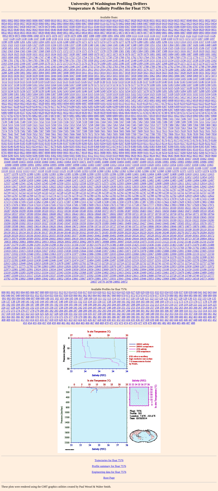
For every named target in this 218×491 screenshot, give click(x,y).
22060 (135, 254)
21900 (188, 251)
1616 (183, 51)
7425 (35, 128)
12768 (22, 195)
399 (176, 316)
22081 (165, 254)
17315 (82, 201)
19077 (52, 220)
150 (71, 301)
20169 (90, 232)
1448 (207, 45)
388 (123, 316)
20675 (158, 238)
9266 (201, 152)
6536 (16, 112)
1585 (146, 51)
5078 (29, 78)
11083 (50, 168)
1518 (127, 48)
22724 (120, 263)
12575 (105, 183)
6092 (53, 103)
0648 (59, 29)
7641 (4, 134)
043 (210, 292)
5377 (29, 97)
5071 (201, 75)
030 (147, 292)
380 (85, 316)
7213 (214, 121)
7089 (140, 118)
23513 (22, 275)
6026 (29, 103)
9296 (35, 155)
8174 (183, 140)
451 (210, 320)
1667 (78, 54)
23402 (105, 272)
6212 (170, 103)
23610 (127, 275)
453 (25, 323)
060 (75, 295)
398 (171, 316)
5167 (72, 85)
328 (56, 313)
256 (147, 307)
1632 (41, 54)
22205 (60, 257)
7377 (158, 124)
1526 (177, 48)
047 (13, 295)
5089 (97, 78)
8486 (152, 149)
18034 (52, 207)
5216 (121, 88)
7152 (41, 121)
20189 (112, 232)
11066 (12, 168)
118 (133, 298)
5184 (177, 85)
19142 (127, 220)
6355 (66, 109)
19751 (135, 226)
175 (191, 301)
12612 (188, 183)
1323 (16, 45)
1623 (4, 54)
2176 (84, 63)
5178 (140, 85)
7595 (66, 131)
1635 (59, 54)
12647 (29, 189)
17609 (90, 204)
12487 (180, 180)
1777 (201, 57)
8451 (59, 149)
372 (47, 316)
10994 (45, 164)
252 (128, 307)
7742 (146, 134)
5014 (103, 72)
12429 (90, 177)
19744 (120, 226)
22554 (165, 260)
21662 (105, 247)
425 (85, 320)
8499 (183, 149)
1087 (85, 35)
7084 (115, 118)
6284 (96, 106)
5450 (121, 100)
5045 (59, 75)
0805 (140, 29)
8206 (115, 143)
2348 (84, 66)
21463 (173, 244)
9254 (164, 152)
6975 (16, 118)
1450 (4, 48)
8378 (127, 146)
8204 (103, 143)
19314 (29, 223)
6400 (177, 109)
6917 (146, 115)
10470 (75, 161)
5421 (22, 100)
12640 (188, 186)
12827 (37, 198)
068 (114, 295)
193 (61, 304)
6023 (10, 103)
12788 (150, 195)
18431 (158, 211)
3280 (170, 69)
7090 (146, 118)
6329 (207, 106)
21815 (22, 251)
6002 (158, 100)
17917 (188, 204)
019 (95, 292)
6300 (121, 106)
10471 (82, 161)
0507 (66, 26)
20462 (97, 235)
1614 (170, 51)
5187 (189, 85)
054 (47, 295)
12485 (173, 180)
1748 (47, 57)
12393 (97, 174)
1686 (183, 54)
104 (66, 298)
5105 (183, 78)
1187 (200, 38)
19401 (120, 223)
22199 (52, 257)
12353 (85, 171)
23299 (29, 272)
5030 (195, 72)
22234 (105, 257)
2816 (29, 69)
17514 (29, 204)
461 (63, 323)
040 (195, 292)
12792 (173, 195)
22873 (120, 266)
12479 (127, 180)
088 (205, 295)
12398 (120, 174)
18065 (82, 207)
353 (171, 313)
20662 (150, 238)
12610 (173, 183)
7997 (66, 137)
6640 (109, 112)
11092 (102, 168)
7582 (22, 131)
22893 (127, 266)
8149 (103, 140)
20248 (165, 232)
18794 (210, 214)
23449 (143, 272)
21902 (195, 251)
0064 (66, 23)
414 (32, 320)
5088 (90, 78)
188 (37, 304)
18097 (120, 207)
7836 (189, 134)
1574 (78, 51)
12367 (152, 171)
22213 (75, 257)
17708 (120, 204)
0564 (109, 26)
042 (205, 292)
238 (61, 307)
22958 (188, 266)
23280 (14, 272)
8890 (29, 152)
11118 (41, 171)
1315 (189, 41)
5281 (164, 91)
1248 (65, 41)
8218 (189, 143)
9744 (43, 158)
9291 (16, 155)
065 (99, 295)
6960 (195, 115)
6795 (29, 115)
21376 (97, 244)
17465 (203, 201)
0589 (183, 26)
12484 (165, 180)
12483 (158, 180)
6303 (140, 106)
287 (75, 310)
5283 (177, 91)
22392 (14, 260)
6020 (207, 100)
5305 (41, 94)
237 (56, 307)
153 (85, 301)
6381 (121, 109)
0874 (127, 32)
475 (131, 323)
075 (147, 295)
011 (56, 292)
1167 (157, 38)
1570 (53, 51)
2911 (84, 69)
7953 (35, 137)
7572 (214, 128)
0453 (207, 23)
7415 (22, 128)
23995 (180, 278)
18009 (14, 207)
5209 (78, 88)
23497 (7, 275)
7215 (10, 124)
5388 (78, 97)
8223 (195, 143)
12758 (210, 192)
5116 (28, 81)
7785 (158, 134)
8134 (53, 140)
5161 (35, 85)
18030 (45, 207)
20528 (150, 235)
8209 (133, 143)
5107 (195, 78)
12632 (127, 186)
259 (162, 307)
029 (143, 292)
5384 (59, 97)
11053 (165, 164)
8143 (78, 140)
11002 (83, 164)
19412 (135, 223)
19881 (203, 226)
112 (104, 298)
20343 (37, 235)
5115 (22, 81)
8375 (121, 146)
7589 (47, 131)
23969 (165, 278)
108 (85, 298)
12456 (7, 180)
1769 (177, 57)
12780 (90, 195)
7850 (214, 134)
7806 (170, 134)
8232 (207, 143)
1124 (200, 35)
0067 (84, 23)
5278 (146, 91)
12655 (90, 189)
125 (166, 298)
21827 (44, 251)
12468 (67, 180)
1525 (170, 48)
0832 (4, 32)
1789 (59, 60)
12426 (75, 177)
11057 (187, 164)
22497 (112, 260)
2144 (109, 60)
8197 (66, 143)
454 (30, 323)
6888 (109, 115)
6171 (152, 103)
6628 (41, 112)
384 (104, 316)
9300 (41, 155)
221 (195, 304)
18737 (150, 214)
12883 (97, 198)
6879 (66, 115)
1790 (66, 60)
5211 (90, 88)
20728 (195, 238)
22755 (195, 263)
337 (95, 313)
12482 (150, 180)
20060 (135, 229)
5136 (139, 81)
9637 (158, 155)
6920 (164, 115)
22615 (7, 263)
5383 (53, 97)
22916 (143, 266)
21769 (180, 247)
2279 (16, 66)
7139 (4, 121)
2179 (96, 63)
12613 (195, 183)
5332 (195, 94)
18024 (37, 207)
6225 (213, 103)
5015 (109, 72)
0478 (41, 26)
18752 (165, 214)
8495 (164, 149)
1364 (170, 45)
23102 (158, 269)
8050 (127, 137)
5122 (59, 81)
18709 (127, 214)
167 (152, 301)
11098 (139, 168)
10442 (203, 158)
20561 (195, 235)
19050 (210, 217)
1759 (115, 57)
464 (78, 323)
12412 (203, 174)
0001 (4, 20)
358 (195, 313)
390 (133, 316)
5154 (207, 81)
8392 (183, 146)
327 (51, 313)
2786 (133, 66)
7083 (109, 118)
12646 (22, 189)
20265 (173, 232)
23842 (44, 278)
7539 (109, 128)
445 (181, 320)
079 (167, 295)
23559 (75, 275)
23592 (90, 275)
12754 (188, 192)
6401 (183, 109)
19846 (173, 226)
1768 (170, 57)
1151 (60, 38)
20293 (210, 232)
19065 (22, 220)
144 (42, 301)
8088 (195, 137)
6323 (195, 106)
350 (157, 313)
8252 (22, 146)
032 (157, 292)
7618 (183, 131)
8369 (103, 146)
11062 (202, 164)
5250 (109, 91)
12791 (165, 195)
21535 (67, 247)
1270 (78, 41)
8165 (146, 140)
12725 (44, 192)
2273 (195, 63)
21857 (105, 251)
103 (61, 298)
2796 (189, 66)
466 (87, 323)
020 (99, 292)
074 (143, 295)
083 (181, 295)
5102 (164, 78)
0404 (127, 23)
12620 (37, 186)
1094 (128, 35)
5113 (10, 81)
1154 (78, 38)
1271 (84, 41)
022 (109, 292)
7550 (140, 128)
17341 (112, 201)
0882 (170, 32)
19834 (158, 226)
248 (109, 307)
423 (75, 320)
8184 (16, 143)
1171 (181, 38)
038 (186, 292)
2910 (78, 69)
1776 (195, 57)
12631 (120, 186)
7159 (84, 121)
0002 (10, 20)
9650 (183, 155)
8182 (4, 143)
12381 (37, 174)
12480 (135, 180)
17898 (180, 204)
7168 (127, 121)
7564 (189, 128)
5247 (90, 91)
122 (152, 298)
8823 (22, 152)
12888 (127, 198)
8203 (96, 143)
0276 (115, 23)
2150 (146, 60)
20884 (30, 241)
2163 (4, 63)
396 (162, 316)
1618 (195, 51)
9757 (80, 158)
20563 (203, 235)
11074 (27, 168)
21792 (195, 247)
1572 (66, 51)
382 (95, 316)
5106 (189, 78)
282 (51, 310)
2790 (158, 66)
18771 (195, 214)
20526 (135, 235)
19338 (52, 223)
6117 (133, 103)
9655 (195, 155)
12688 (127, 189)
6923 (183, 115)
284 (61, 310)
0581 (158, 26)
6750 (177, 112)
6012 (189, 100)
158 (109, 301)
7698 (121, 134)
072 (133, 295)
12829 (52, 198)
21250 (210, 241)
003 (18, 292)
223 (205, 304)
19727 (112, 226)
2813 (10, 69)
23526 (37, 275)
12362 (115, 171)
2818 (41, 69)
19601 (22, 226)
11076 (35, 168)
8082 (177, 137)
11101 (161, 168)
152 (80, 301)
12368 (160, 171)
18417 (150, 211)
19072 (45, 220)
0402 (121, 23)
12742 (120, 192)
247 (104, 307)
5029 (189, 72)
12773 (44, 195)
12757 (203, 192)
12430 (97, 177)
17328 (97, 201)
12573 (97, 183)
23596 (97, 275)
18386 (120, 211)
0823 (177, 29)
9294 (29, 155)
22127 (203, 254)
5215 (115, 88)
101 (52, 298)
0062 (53, 23)
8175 (189, 140)
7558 (170, 128)
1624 (10, 54)
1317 (201, 41)
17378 (127, 201)
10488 (105, 161)
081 (176, 295)
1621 (207, 51)
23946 (143, 278)
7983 (60, 137)
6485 (214, 109)
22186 (44, 257)
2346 (72, 66)
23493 (210, 272)
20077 (150, 229)
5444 (84, 100)
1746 (35, 57)
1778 (207, 57)
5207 (66, 88)
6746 (152, 112)
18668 (97, 214)
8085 (183, 137)
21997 (105, 254)
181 (3, 304)
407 (215, 316)
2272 (189, 63)
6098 (90, 103)
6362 (109, 109)
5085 (72, 78)
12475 (97, 180)
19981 (37, 229)
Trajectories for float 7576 (109, 460)
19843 (165, 226)
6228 (16, 106)
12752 (180, 192)
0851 (66, 32)
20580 (22, 238)
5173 (109, 85)
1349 (140, 45)
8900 (59, 152)
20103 (180, 229)
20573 (7, 238)
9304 (66, 155)
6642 (121, 112)
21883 (158, 251)
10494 (120, 161)
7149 (22, 121)
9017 (78, 152)
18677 (105, 214)
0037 (183, 20)
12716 (7, 192)
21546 (75, 247)
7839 (195, 134)
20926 (60, 241)
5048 (78, 75)
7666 (72, 134)
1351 (152, 45)
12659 (120, 189)
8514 (207, 149)
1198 (4, 41)
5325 (152, 94)
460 (59, 323)
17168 (210, 198)
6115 (127, 103)
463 (73, 323)
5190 (207, 85)
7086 (127, 118)
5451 (127, 100)
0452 (201, 23)
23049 (67, 269)
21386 (112, 244)
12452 (188, 177)
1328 (41, 45)
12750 (165, 192)
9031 (96, 152)
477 (140, 323)
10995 (53, 164)
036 (176, 292)
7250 (53, 124)
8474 (103, 149)
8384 (158, 146)
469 (102, 323)
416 (42, 320)
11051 (157, 164)
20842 (15, 241)
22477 (82, 260)
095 (23, 298)
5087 (84, 78)
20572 (210, 235)
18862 (90, 217)
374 (56, 316)
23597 (105, 275)
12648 (37, 189)
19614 (37, 226)
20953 (75, 241)
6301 (127, 106)
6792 (10, 115)
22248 (127, 257)
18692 (112, 214)
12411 (195, 174)
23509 (14, 275)
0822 (170, 29)
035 (171, 292)
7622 (201, 131)
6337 (16, 109)
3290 (16, 72)
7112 (195, 118)
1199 (10, 41)
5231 (207, 88)
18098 (128, 207)
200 (95, 304)
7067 (53, 118)
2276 (214, 63)
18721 (135, 214)
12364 (130, 171)
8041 (121, 137)
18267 (210, 207)
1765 (152, 57)
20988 (105, 241)
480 (155, 323)
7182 (140, 121)
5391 (96, 97)
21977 (75, 254)
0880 (158, 32)
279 (37, 310)
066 (104, 295)
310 (186, 310)
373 (51, 316)
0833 (10, 32)
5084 (66, 78)
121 (147, 298)
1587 (158, 51)
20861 (22, 241)
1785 (35, 60)
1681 (152, 54)
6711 (139, 112)
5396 (115, 97)
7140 (10, 121)
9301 (47, 155)
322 (27, 313)
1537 (207, 48)
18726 (143, 214)
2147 (127, 60)
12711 (195, 189)
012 (61, 292)
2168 (35, 63)
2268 (164, 63)
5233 (4, 91)
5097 (140, 78)
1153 (72, 38)
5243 (66, 91)
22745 (173, 263)
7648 (22, 134)
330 (66, 313)
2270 (177, 63)
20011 (75, 229)
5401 (146, 97)
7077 (72, 118)
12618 (22, 186)
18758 (173, 214)
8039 (115, 137)
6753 (195, 112)
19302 (22, 223)
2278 (10, 66)
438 (147, 320)
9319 (115, 155)
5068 (189, 75)
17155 (203, 198)
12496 (203, 180)
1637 (66, 54)
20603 (60, 238)
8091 (201, 137)
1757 (103, 57)
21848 (97, 251)
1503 (53, 48)
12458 (22, 180)
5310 (72, 94)
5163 (47, 85)
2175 (78, 63)
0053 (214, 20)
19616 (44, 226)
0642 (29, 29)
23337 (52, 272)
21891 (180, 251)
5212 (96, 88)
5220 (140, 88)
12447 (150, 177)
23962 (158, 278)
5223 (158, 88)
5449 (115, 100)
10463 (60, 161)
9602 (127, 155)
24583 (210, 278)
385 (109, 316)
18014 (30, 207)
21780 (188, 247)
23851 (52, 278)
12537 (7, 183)
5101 (158, 78)
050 (27, 295)
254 (138, 307)
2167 (29, 63)
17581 (75, 204)
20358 (60, 235)
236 (51, 307)
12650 (52, 189)
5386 (72, 97)
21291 (37, 244)
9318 (109, 155)
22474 (75, 260)
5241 (53, 91)
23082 (135, 269)
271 (3, 310)
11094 (116, 168)
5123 (65, 81)
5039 (35, 75)
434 (128, 320)
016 (80, 292)
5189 (201, 85)
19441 (150, 223)
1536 (201, 48)
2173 (66, 63)
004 (23, 292)
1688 (195, 54)
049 (23, 295)
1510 (78, 48)
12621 (44, 186)
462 (68, 323)
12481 (143, 180)
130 (190, 298)
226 (3, 307)
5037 (22, 75)
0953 (5, 35)
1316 (195, 41)
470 (107, 323)
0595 (214, 26)
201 (99, 304)
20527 (143, 235)
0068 (90, 23)
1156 (90, 38)
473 (121, 323)
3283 (189, 69)
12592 (112, 183)
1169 (169, 38)
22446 (52, 260)
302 (147, 310)
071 (128, 295)
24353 (188, 278)
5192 (4, 88)
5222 (152, 88)
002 (13, 292)
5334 (207, 94)
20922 (52, 241)
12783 (112, 195)
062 (85, 295)
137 (8, 301)
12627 (90, 186)
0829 (201, 29)
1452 (16, 48)
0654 (90, 29)
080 (171, 295)
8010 (90, 137)
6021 (214, 100)
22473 (67, 260)
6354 (59, 109)
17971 (210, 204)
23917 (105, 278)
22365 (210, 257)
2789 (152, 66)
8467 (84, 149)
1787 (47, 60)
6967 (207, 115)
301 (143, 310)
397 (167, 316)
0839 (41, 32)
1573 (72, 51)
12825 (22, 198)
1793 (78, 60)
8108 (208, 137)
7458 (66, 128)
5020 (140, 72)
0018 (96, 20)
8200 (84, 143)
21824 (37, 251)
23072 (120, 269)
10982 (173, 161)
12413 (210, 174)
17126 (180, 198)
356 (186, 313)
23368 (82, 272)
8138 (59, 140)
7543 (115, 128)
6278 (59, 106)
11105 (190, 168)
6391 (140, 109)
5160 (29, 85)
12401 (135, 174)
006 (32, 292)
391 (138, 316)
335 (90, 313)
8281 (59, 146)
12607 (150, 183)
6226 (4, 106)
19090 (67, 220)
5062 (152, 75)
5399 (133, 97)
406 (210, 316)
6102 (109, 103)
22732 (143, 263)
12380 (29, 174)
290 (90, 310)
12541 (22, 183)
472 (116, 323)
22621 (14, 263)
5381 (47, 97)
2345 (66, 66)
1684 (170, 54)
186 (27, 304)
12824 (14, 198)
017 (85, 292)
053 (42, 295)
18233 (195, 207)
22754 (188, 263)
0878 (152, 32)
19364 (90, 223)
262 (176, 307)
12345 (77, 171)
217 (176, 304)
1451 (10, 48)
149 (66, 301)
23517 (29, 275)
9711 (25, 158)
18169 (172, 207)
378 (75, 316)
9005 (66, 152)
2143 (103, 60)
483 (169, 323)
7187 (170, 121)
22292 (195, 257)
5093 (121, 78)
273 (13, 310)
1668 (84, 54)
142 (32, 301)
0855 (90, 32)
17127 (188, 198)
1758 (109, 57)
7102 (177, 118)
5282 (170, 91)
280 (42, 310)
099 (42, 298)
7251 (59, 124)
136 (3, 301)
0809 (152, 29)
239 (66, 307)
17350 (120, 201)
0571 (152, 26)
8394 (195, 146)
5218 (133, 88)
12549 (52, 183)
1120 (176, 35)
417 (47, 320)
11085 (65, 168)
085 (191, 295)
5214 (109, 88)
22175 (29, 257)
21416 (127, 244)
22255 (135, 257)
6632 (66, 112)
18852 (75, 217)
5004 (41, 72)
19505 (180, 223)
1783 (22, 60)
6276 (47, 106)
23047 (60, 269)
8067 (158, 137)
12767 (14, 195)
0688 (96, 29)
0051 (201, 20)
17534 (44, 204)
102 (57, 298)
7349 (140, 124)
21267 (7, 244)
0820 (158, 29)
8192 (41, 143)
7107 (189, 118)
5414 (195, 97)
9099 (140, 152)
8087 (189, 137)
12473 (90, 180)
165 (143, 301)
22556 (180, 260)
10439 (195, 158)
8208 (127, 143)
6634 (78, 112)
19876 (195, 226)
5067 (183, 75)
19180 (158, 220)
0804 (133, 29)
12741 (112, 192)
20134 (22, 232)
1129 (18, 38)
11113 (26, 171)
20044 (105, 229)
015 (75, 292)
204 (114, 304)
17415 (158, 201)
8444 (41, 149)
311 (190, 310)
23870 (90, 278)
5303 (29, 94)
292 (99, 310)
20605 (67, 238)
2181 (109, 63)
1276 (115, 41)
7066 (47, 118)
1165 (145, 38)
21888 (165, 251)
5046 (66, 75)
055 (51, 295)
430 (109, 320)
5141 (170, 81)
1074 (42, 35)
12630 (112, 186)
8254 (35, 146)
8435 (29, 149)
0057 (22, 23)
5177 (133, 85)
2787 (140, 66)
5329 (177, 94)
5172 (103, 85)
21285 (22, 244)
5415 (201, 97)
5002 (29, 72)
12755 (195, 192)
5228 (189, 88)
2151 (152, 60)
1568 (41, 51)
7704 (140, 134)
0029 (140, 20)
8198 (72, 143)
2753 (90, 66)
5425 (47, 100)
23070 (112, 269)
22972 (210, 266)
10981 (165, 161)
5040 (41, 75)
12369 (168, 171)
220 (191, 304)
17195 (22, 201)
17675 (112, 204)
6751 (183, 112)
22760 (210, 263)
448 (195, 320)
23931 (112, 278)
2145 (115, 60)
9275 (214, 152)
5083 (60, 78)
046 (8, 295)
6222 (195, 103)
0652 (84, 29)
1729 (29, 57)
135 (214, 298)
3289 (10, 72)
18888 (112, 217)
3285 (201, 69)
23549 (60, 275)
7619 (189, 131)
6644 (133, 112)
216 (171, 304)
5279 (152, 91)
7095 (158, 118)
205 (119, 304)
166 (147, 301)
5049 (84, 75)
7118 (201, 118)
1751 (66, 57)
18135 (157, 207)
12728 (60, 192)
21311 (67, 244)
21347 (82, 244)
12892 (143, 198)
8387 (164, 146)
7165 (109, 121)
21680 (143, 247)
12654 (82, 189)
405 (205, 316)
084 (186, 295)
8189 (35, 143)
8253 (29, 146)
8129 (41, 140)
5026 (170, 72)
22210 (67, 257)
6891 (121, 115)
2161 (207, 60)
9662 (6, 158)
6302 (133, 106)
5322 (133, 94)
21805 (210, 247)
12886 (120, 198)
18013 (22, 207)
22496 (105, 260)
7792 (164, 134)
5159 (22, 85)
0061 (47, 23)
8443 (35, 149)
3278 (158, 69)
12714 (210, 189)
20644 (135, 238)
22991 (29, 269)
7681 (103, 134)
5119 (41, 81)
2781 (103, 66)
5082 (53, 78)
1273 (96, 41)
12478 (120, 180)
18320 (44, 211)
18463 (180, 211)
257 (152, 307)
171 (171, 301)
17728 (135, 204)
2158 (195, 60)
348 (147, 313)
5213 (103, 88)
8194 (53, 143)
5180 (152, 85)
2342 (47, 66)
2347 (78, 66)
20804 (203, 238)
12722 (22, 192)
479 (150, 323)
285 (66, 310)
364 (8, 316)
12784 (120, 195)
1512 (90, 48)
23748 (188, 275)
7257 (84, 124)
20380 (82, 235)
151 (75, 301)
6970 (4, 118)
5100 (152, 78)
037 (181, 292)
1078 (67, 35)
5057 (127, 75)
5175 (121, 85)
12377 (7, 174)
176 (195, 301)
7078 (78, 118)
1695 (16, 57)
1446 (201, 45)
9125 (152, 152)
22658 (44, 263)
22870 (112, 266)
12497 (210, 180)
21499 (22, 247)
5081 (47, 78)
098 (37, 298)
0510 (84, 26)
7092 (152, 118)
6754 (201, 112)
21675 (135, 247)
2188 (133, 63)
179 (210, 301)
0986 (30, 35)
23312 (37, 272)
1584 (140, 51)
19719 (105, 226)
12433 (112, 177)
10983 (180, 161)
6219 (183, 103)
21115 (158, 241)
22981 (14, 269)
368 (27, 316)
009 (47, 292)
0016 (90, 20)
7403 (214, 124)
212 (152, 304)
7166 (115, 121)
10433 (158, 158)
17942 (203, 204)
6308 (170, 106)
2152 (158, 60)
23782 (7, 278)
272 (8, 310)
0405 (133, 23)
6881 (72, 115)
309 (181, 310)
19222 (195, 220)
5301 (16, 94)
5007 (59, 72)
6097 (84, 103)
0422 (183, 23)
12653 (75, 189)
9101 (146, 152)
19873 (180, 226)
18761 (180, 214)
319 (13, 313)
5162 (41, 85)
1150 (54, 38)
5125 (78, 81)
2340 (35, 66)
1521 (146, 48)
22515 (127, 260)
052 (37, 295)
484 (174, 323)
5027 (177, 72)
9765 (123, 158)
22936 (165, 266)
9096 (133, 152)
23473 (173, 272)
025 (123, 292)
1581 (121, 51)
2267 (158, 63)
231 (27, 307)
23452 (150, 272)
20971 (98, 241)
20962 (83, 241)
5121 (53, 81)
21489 (7, 247)
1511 (84, 48)
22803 (44, 266)
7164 (103, 121)
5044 (53, 75)
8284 (66, 146)
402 (191, 316)
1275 (109, 41)
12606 (143, 183)
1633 (47, 54)
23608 (120, 275)
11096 (124, 168)
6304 (146, 106)
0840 (47, 32)
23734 (180, 275)
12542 (29, 183)
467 (92, 323)
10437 (188, 158)
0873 (121, 32)
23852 (60, 278)
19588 (7, 226)
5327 (164, 94)
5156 (4, 85)
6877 (59, 115)
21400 (120, 244)
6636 (84, 112)
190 (47, 304)
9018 (84, 152)
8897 (41, 152)
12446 (143, 177)
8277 (47, 146)
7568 (201, 128)
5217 (127, 88)
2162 (214, 60)
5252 (121, 91)
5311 (78, 94)
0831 (214, 29)
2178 (90, 63)
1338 (78, 45)
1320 (213, 41)
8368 (96, 146)
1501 (41, 48)
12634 (143, 186)
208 (133, 304)
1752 (72, 57)
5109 (208, 78)
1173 (194, 38)
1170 (175, 38)
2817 (35, 69)
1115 (146, 35)
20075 (143, 229)
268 (205, 307)
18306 (29, 211)
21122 (165, 241)
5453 (140, 100)
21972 (60, 254)
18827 (52, 217)
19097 (75, 220)
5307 (53, 94)
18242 (203, 207)
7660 (47, 134)
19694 (82, 226)
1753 (78, 57)
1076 (54, 35)
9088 (103, 152)
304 (157, 310)
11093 (109, 168)
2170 (47, 63)
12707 (173, 189)
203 (109, 304)
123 (156, 298)
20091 (165, 229)
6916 (140, 115)
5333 (201, 94)
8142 (72, 140)
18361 (90, 211)
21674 (127, 247)
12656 (97, 189)
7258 (90, 124)
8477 (115, 149)
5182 (164, 85)
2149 (140, 60)
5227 (183, 88)
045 (3, 295)
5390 (90, 97)
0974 (11, 35)
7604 (115, 131)
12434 (120, 177)
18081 (97, 207)
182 (8, 304)
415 (37, 320)
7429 (47, 128)
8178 (201, 140)
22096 (188, 254)
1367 (189, 45)
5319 (115, 94)
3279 (164, 69)
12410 (188, 174)
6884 (90, 115)
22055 (127, 254)
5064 (164, 75)
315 (210, 310)
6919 (158, 115)
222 (200, 304)
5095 (134, 78)
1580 (115, 51)
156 (99, 301)
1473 (35, 48)
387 (119, 316)
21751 (165, 247)
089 (210, 295)
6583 (35, 112)
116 (123, 298)
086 (195, 295)
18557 (14, 214)
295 (114, 310)
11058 (195, 164)
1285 (158, 41)
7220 (29, 124)
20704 (180, 238)
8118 (4, 140)
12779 (82, 195)
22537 (150, 260)
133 (204, 298)
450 (205, 320)
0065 (72, 23)
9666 (12, 158)
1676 (127, 54)
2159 (201, 60)
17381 (135, 201)
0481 (53, 26)
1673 (115, 54)
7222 (41, 124)
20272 (188, 232)
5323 (140, 94)
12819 (188, 195)
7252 (66, 124)
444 (176, 320)
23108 (165, 269)
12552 (75, 183)
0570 (146, 26)
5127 (90, 81)
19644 (67, 226)
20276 (195, 232)
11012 (113, 164)
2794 (177, 66)
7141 (16, 121)
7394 (195, 124)
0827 (189, 29)
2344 (59, 66)
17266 (44, 201)
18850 (67, 217)
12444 (127, 177)
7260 (96, 124)
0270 (109, 23)
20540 (173, 235)
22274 (165, 257)
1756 (96, 57)
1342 (103, 45)
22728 (135, 263)
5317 (103, 94)
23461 (165, 272)
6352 (47, 109)
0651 (78, 29)
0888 (189, 32)
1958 (90, 60)
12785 (127, 195)
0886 (177, 32)
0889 (195, 32)
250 (119, 307)
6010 (177, 100)
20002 (67, 229)
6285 (103, 106)
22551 (158, 260)
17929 (195, 204)
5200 (53, 88)
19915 (210, 226)
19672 (75, 226)
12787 (143, 195)
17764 (143, 204)
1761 (127, 57)
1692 (214, 54)
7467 (72, 128)
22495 (97, 260)
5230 (201, 88)
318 (8, 313)
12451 (180, 177)
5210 (84, 88)
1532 (183, 48)
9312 (90, 155)
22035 (112, 254)
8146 (96, 140)
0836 (29, 32)
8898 (47, 152)
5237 (29, 91)
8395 (201, 146)
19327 (44, 223)
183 (13, 304)
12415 (7, 177)
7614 (170, 131)
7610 (146, 131)
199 (90, 304)
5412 (183, 97)
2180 (103, 63)
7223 (47, 124)
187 (32, 304)
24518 (195, 278)
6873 (47, 115)
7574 (4, 131)
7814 (177, 134)
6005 (164, 100)
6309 (177, 106)
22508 (120, 260)
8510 (195, 149)
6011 (183, 100)
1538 (214, 48)
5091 (109, 78)
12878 (60, 198)
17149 (195, 198)
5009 (72, 72)
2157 (189, 60)
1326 (29, 45)
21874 (135, 251)
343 (123, 313)
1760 (121, 57)
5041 (47, 75)
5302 (22, 94)
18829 (60, 217)
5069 (195, 75)
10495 (127, 161)
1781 (10, 60)
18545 (210, 211)
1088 (91, 35)
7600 (96, 131)
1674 (121, 54)
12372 (190, 171)
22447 (60, 260)
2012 (96, 60)
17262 (37, 201)
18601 (44, 214)
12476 (105, 180)
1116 (152, 35)
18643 (75, 214)
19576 (203, 223)
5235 (16, 91)
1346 (121, 45)
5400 (140, 97)
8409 (16, 149)
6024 (16, 103)
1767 (164, 57)
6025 (23, 103)
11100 (154, 168)
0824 (183, 29)
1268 (72, 41)
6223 (201, 103)
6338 (22, 109)
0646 (53, 29)
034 (167, 292)
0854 (84, 32)
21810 (7, 251)
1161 (121, 38)
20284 (203, 232)
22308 (203, 257)
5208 (72, 88)
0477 (35, 26)
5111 (214, 78)
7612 (158, 131)
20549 (188, 235)
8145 (90, 140)
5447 (103, 100)
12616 (7, 186)
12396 (112, 174)
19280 (210, 220)
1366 (183, 45)
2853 (66, 69)
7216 (16, 124)
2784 (121, 66)
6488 (10, 112)
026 (128, 292)
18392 (135, 211)
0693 (127, 29)
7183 (146, 121)
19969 (14, 229)
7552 (146, 128)
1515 (109, 48)
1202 (28, 41)
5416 (207, 97)
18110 (143, 207)
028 (138, 292)
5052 (103, 75)
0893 (201, 32)
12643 (210, 186)
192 (56, 304)
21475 (188, 244)
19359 (82, 223)
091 (4, 298)
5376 (22, 97)
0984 (23, 35)
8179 (207, 140)
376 (66, 316)
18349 (82, 211)
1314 (183, 41)
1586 (152, 51)
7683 (109, 134)
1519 (133, 48)
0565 (115, 26)
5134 (127, 81)
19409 (127, 223)
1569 (47, 51)
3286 (207, 69)
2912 (90, 69)
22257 (143, 257)
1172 (188, 38)
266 (195, 307)
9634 (152, 155)
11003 (91, 164)
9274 (207, 152)
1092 (116, 35)
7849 (207, 134)
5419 (10, 100)
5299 (4, 94)
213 (157, 304)
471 (111, 323)
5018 (127, 72)
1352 (158, 45)
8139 (66, 140)
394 (152, 316)
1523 (158, 48)
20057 (120, 229)
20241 (150, 232)
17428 (173, 201)
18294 (14, 211)
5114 (16, 81)
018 (90, 292)
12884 (105, 198)
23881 (97, 278)
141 (27, 301)
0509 (78, 26)
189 (42, 304)
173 (181, 301)
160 (119, 301)
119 (137, 298)
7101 (171, 118)
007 (37, 292)
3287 (214, 69)
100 (47, 298)
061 (80, 295)
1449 (214, 45)
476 (135, 323)
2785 (127, 66)
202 (104, 304)
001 (8, 292)
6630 (53, 112)
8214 (164, 143)
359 (200, 313)
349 (152, 313)
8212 (152, 143)
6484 (207, 109)
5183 (170, 85)
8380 (133, 146)
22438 (37, 260)
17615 (97, 204)
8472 (96, 149)
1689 (201, 54)
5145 (195, 81)
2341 (41, 66)
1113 (134, 35)
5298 (214, 91)
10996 (60, 164)
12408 (173, 174)
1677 (133, 54)
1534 (189, 48)
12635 (150, 186)
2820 (53, 69)
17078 (173, 198)
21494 (14, 247)
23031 (44, 269)
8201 (90, 143)
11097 (131, 168)
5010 (78, 72)
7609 (140, 131)
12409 (180, 174)
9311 (84, 155)
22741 (158, 263)
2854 (72, 69)
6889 (115, 115)
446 (186, 320)
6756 (214, 112)
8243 (4, 146)
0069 (96, 23)
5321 (127, 94)
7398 (201, 124)
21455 (165, 244)
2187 (127, 63)
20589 (29, 238)
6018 (195, 100)
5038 (29, 75)
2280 (22, 66)
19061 (7, 220)
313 (200, 310)
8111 (214, 137)
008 (42, 292)
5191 (214, 85)
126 (171, 298)
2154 (170, 60)
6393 (152, 109)
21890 (173, 251)
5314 (84, 94)
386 (114, 316)
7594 (59, 131)
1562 (4, 51)
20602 (52, 238)
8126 (29, 140)
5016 (115, 72)
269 (210, 307)
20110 (203, 229)
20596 (44, 238)
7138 (213, 118)
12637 (165, 186)
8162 (127, 140)
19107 (82, 220)
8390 (170, 146)
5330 (183, 94)
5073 (214, 75)
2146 (121, 60)
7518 (96, 128)
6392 (146, 109)
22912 (135, 266)
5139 (158, 81)
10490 (112, 161)
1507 (66, 48)
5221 (146, 88)
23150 (188, 269)
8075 (164, 137)
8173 (177, 140)
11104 (183, 168)
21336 (75, 244)
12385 (67, 174)
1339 (84, 45)
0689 (103, 29)
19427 (143, 223)
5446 (96, 100)
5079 (35, 78)
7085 (121, 118)
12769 (29, 195)
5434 (72, 100)
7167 (121, 121)
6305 (152, 106)
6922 (177, 115)
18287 (7, 211)
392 (143, 316)
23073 (127, 269)
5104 (177, 78)
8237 (214, 143)
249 (114, 307)
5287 (195, 91)
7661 (53, 134)
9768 (136, 158)
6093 (60, 103)
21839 (75, 251)
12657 (105, 189)
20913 (45, 241)
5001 (22, 72)
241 (75, 307)
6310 (183, 106)
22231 (97, 257)
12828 (44, 198)
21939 (22, 254)
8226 (201, 143)
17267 (52, 201)
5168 (78, 85)
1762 (133, 57)
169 (162, 301)
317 (3, 313)
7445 (53, 128)
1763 (140, 57)
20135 (29, 232)
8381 (140, 146)
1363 (164, 45)
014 (71, 292)
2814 (16, 69)
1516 (115, 48)
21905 (203, 251)
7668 (78, 134)
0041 (195, 20)
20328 (7, 235)
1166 (151, 38)
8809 (10, 152)
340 (109, 313)
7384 (183, 124)
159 (114, 301)
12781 (97, 195)
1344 (109, 45)
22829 (75, 266)
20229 (143, 232)
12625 (75, 186)
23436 (135, 272)
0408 (152, 23)
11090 (87, 168)
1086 (79, 35)
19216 (188, 220)
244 (90, 307)
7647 (16, 134)
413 (27, 320)
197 (80, 304)
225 (215, 304)
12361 (107, 171)
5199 (47, 88)
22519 (135, 260)
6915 (133, 115)
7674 (96, 134)
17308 (75, 201)
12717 (14, 192)
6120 (146, 103)
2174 (72, 63)
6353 (53, 109)
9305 (72, 155)
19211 (180, 220)
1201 (22, 41)
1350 (146, 45)
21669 (120, 247)
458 (49, 323)
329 (61, 313)
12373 (198, 171)
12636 (158, 186)
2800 (214, 66)
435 (133, 320)
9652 (189, 155)
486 (183, 323)
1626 (22, 54)
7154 (53, 121)
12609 (165, 183)
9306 (78, 155)
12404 (150, 174)
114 (114, 298)
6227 (10, 106)
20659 (143, 238)
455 (35, 323)
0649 (66, 29)
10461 (52, 161)
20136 (37, 232)
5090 (103, 78)
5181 (158, 85)
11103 (176, 168)
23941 (120, 278)
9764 (117, 158)
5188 (195, 85)
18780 (203, 214)
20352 (44, 235)
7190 (189, 121)
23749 (195, 275)
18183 (180, 207)
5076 (16, 78)
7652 (35, 134)
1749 (53, 57)
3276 (146, 69)
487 (188, 323)
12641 (195, 186)
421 (66, 320)
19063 (14, 220)
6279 (66, 106)
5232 (214, 88)
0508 (72, 26)
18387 (127, 211)
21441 (158, 244)
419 (56, 320)
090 (215, 295)
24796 (109, 281)
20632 (120, 238)
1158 (103, 38)
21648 (97, 247)
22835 (82, 266)
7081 (97, 118)
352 (167, 313)
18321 (52, 211)
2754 (96, 66)
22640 (22, 263)
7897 (16, 137)
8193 (47, 143)
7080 (90, 118)
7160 (90, 121)
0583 (170, 26)
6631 (59, 112)
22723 (112, 263)
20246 (158, 232)
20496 (120, 235)
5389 (84, 97)
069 (119, 295)
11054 (172, 164)
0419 (164, 23)
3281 (177, 69)
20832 (210, 238)
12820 (195, 195)
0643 (35, 29)
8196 (59, 143)
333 (80, 313)
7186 (164, 121)
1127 (5, 38)
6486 (4, 112)
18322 (60, 211)
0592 (195, 26)
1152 (66, 38)
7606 (127, 131)
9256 (170, 152)
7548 (133, 128)
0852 (72, 32)
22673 (52, 263)
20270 (180, 232)
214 (162, 304)
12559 (90, 183)
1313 (176, 41)
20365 (67, 235)
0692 (121, 29)
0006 (35, 20)
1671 (103, 54)
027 (133, 292)
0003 (16, 20)
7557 (164, 128)
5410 (170, 97)
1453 (22, 48)
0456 (10, 26)
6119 (139, 103)
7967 (47, 137)
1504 (59, 48)
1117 (158, 35)
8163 (133, 140)
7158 (78, 121)
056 (56, 295)
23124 (173, 269)
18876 (105, 217)
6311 (189, 106)
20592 (37, 238)
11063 (210, 164)
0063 (59, 23)
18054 (67, 207)
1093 (122, 35)
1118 (164, 35)
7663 (59, 134)
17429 (180, 201)
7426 (41, 128)
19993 (45, 229)
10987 (210, 161)
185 (23, 304)
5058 (133, 75)
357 (191, 313)
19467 (173, 223)
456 (39, 323)
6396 (164, 109)
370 (37, 316)
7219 (22, 124)
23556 (67, 275)
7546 (121, 128)
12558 (82, 183)
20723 (188, 238)
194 (66, 304)
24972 (124, 281)
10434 (165, 158)
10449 (14, 161)
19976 (30, 229)
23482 (188, 272)
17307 (67, 201)
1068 (36, 35)
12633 (135, 186)
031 (152, 292)
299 (133, 310)
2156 (183, 60)
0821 (164, 29)
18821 (37, 217)
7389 (189, 124)
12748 (150, 192)
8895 (35, 152)
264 (186, 307)
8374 (115, 146)
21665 (112, 247)
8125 (22, 140)
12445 (135, 177)
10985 (195, 161)
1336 (66, 45)
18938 (143, 217)
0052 (207, 20)
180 (215, 301)
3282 (183, 69)
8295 (72, 146)
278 (32, 310)
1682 (158, 54)
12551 (67, 183)
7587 (41, 131)
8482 (133, 149)
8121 (10, 140)
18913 (120, 217)
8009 (84, 137)
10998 (75, 164)
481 (159, 323)
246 (99, 307)
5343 (4, 97)
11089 (79, 168)
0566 (121, 26)
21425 (135, 244)
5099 (146, 78)
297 (123, 310)
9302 (53, 155)
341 (114, 313)
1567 (35, 51)
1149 (48, 38)
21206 (195, 241)
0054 (4, 23)
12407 (165, 174)
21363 (90, 244)
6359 (90, 109)
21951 (37, 254)
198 (85, 304)
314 (205, 310)
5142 (176, 81)
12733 (82, 192)
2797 (195, 66)
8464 (78, 149)
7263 (115, 124)
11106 (198, 168)
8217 (183, 143)
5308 (59, 94)
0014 (78, 20)
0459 (29, 26)
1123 (194, 35)
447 (191, 320)
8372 (109, 146)
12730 (75, 192)
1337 (72, 45)
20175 (97, 232)
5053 (109, 75)
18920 (127, 217)
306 (167, 310)
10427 (143, 158)
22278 (173, 257)
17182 (14, 201)
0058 (29, 23)
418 (51, 320)
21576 (90, 247)
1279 (133, 41)
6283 (90, 106)
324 (37, 313)
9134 (158, 152)
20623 (97, 238)
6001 (152, 100)
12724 (37, 192)
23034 (52, 269)
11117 (33, 171)
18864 (97, 217)
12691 (135, 189)
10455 (22, 161)
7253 (72, 124)
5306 (47, 94)
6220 (189, 103)
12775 (60, 195)
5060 (140, 75)
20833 (7, 241)
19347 (67, 223)
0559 (103, 26)
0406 (140, 23)
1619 (201, 51)
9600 (121, 155)
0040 (189, 20)
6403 (189, 109)
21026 (128, 241)
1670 (96, 54)
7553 (152, 128)
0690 (109, 29)
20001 (60, 229)
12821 (203, 195)
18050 (60, 207)
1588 (164, 51)
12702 (165, 189)
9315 (103, 155)
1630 (29, 54)
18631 (67, 214)
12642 (203, 186)
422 (71, 320)
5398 (127, 97)
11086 (72, 168)
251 (123, 307)
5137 (145, 81)
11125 (62, 171)
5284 (183, 91)
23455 (158, 272)
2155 (177, 60)
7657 (41, 134)
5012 (90, 72)
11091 (94, 168)
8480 (121, 149)
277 (27, 310)
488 (193, 323)
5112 (4, 81)
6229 (22, 106)
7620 (195, 131)
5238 (35, 91)
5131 (108, 81)
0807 (146, 29)
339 (104, 313)
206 (123, 304)
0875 (133, 32)
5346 (16, 97)
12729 (67, 192)
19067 (37, 220)
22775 (22, 266)
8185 (22, 143)
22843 (90, 266)
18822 (44, 217)
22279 (180, 257)
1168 (163, 38)
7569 (207, 128)
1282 (152, 41)
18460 (173, 211)
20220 (127, 232)
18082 (105, 207)
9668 (19, 158)
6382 (127, 109)
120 (142, 298)
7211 (201, 121)
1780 (4, 60)
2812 (4, 69)
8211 (146, 143)
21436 (150, 244)
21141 (173, 241)
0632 (4, 29)
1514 (103, 48)
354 (176, 313)
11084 (57, 168)
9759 (93, 158)
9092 (115, 152)
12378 (14, 174)
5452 (133, 100)
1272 (90, 41)
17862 (165, 204)
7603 (109, 131)
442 (167, 320)
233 (37, 307)
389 (128, 316)
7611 (152, 131)
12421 (52, 177)
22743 (165, 263)
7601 (103, 131)
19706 (90, 226)
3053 (127, 69)
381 (90, 316)
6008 (170, 100)
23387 (90, 272)
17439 (195, 201)
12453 (195, 177)
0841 (53, 32)
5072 (207, 75)
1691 (207, 54)
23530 (44, 275)
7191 (195, 121)
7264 (121, 124)
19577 (210, 223)
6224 (207, 103)
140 (23, 301)
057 (61, 295)
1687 (189, 54)
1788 (53, 60)
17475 (7, 204)
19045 (203, 217)
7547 (127, 128)
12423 (60, 177)
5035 (10, 75)
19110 (90, 220)
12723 (29, 192)
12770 (37, 195)
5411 (176, 97)
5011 (84, 72)
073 (138, 295)
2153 (164, 60)
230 (23, 307)
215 (167, 304)
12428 (82, 177)
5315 (90, 94)
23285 (22, 272)
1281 (146, 41)
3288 (4, 72)
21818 (29, 251)
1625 (16, 54)
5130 (102, 81)
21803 (203, 247)
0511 (90, 26)
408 (3, 320)
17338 (105, 201)
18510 (203, 211)
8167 (158, 140)
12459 (29, 180)
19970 (22, 229)
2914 (103, 69)
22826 (67, 266)
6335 (4, 109)
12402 (143, 174)
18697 (120, 214)
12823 (7, 198)
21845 (90, 251)
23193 (210, 269)
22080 (158, 254)
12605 (135, 183)
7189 (183, 121)
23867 (82, 278)
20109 (195, 229)
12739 (105, 192)
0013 (72, 20)
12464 (60, 180)
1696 (22, 57)
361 (210, 313)
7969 (53, 137)
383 (99, 316)
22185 (37, 257)
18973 (150, 217)
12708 (180, 189)
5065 (170, 75)
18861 (82, 217)
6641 (115, 112)
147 (56, 301)
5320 (121, 94)
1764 (146, 57)
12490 (188, 180)
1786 (41, 60)
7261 (103, 124)
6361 (103, 109)
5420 (16, 100)
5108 (201, 78)
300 (138, 310)
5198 (41, 88)
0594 (207, 26)
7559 (177, 128)
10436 (180, 158)
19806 (150, 226)
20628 (112, 238)
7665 (66, 134)
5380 (41, 97)
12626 (82, 186)
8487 (158, 149)
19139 (120, 220)
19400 (112, 223)
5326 (158, 94)
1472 (29, 48)
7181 (133, 121)
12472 (82, 180)
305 (162, 310)
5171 (96, 85)
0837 (35, 32)
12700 (150, 189)
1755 (90, 57)
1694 (10, 57)
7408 (10, 128)
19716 (97, 226)
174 (186, 301)
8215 (170, 143)
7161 (96, 121)
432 (119, 320)
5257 (140, 91)
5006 (53, 72)
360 (205, 313)
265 (191, 307)
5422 (29, 100)
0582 (164, 26)
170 (167, 301)
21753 (173, 247)
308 (176, 310)
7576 (10, 131)
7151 (35, 121)
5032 (207, 72)
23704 (158, 275)
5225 (170, 88)
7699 (127, 134)
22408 (22, 260)
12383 (52, 174)
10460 (44, 161)
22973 (7, 269)
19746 (127, 226)
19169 (143, 220)
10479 (90, 161)
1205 (47, 41)
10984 (188, 161)
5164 (53, 85)
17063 (158, 198)
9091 (109, 152)
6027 (35, 103)
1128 (12, 38)
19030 (195, 217)
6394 (158, 109)
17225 (29, 201)
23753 (203, 275)
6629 (47, 112)
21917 (7, 254)
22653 (37, 263)
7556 (158, 128)
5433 (66, 100)
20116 (210, 229)
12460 (37, 180)
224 (210, 304)
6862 (35, 115)
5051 (96, 75)
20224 (135, 232)
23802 (22, 278)
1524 (164, 48)
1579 (109, 51)
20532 (158, 235)
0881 (164, 32)
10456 (29, 161)
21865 (120, 251)
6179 (164, 103)
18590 (29, 214)
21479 (195, 244)
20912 (37, 241)
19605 (29, 226)
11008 (105, 164)
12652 (67, 189)
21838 (67, 251)
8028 (109, 137)
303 (152, 310)
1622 (214, 51)
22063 (143, 254)
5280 (158, 91)
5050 (90, 75)
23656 (143, 275)
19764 (143, 226)
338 (99, 313)
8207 (121, 143)
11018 (135, 164)
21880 (150, 251)
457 (44, 323)
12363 (122, 171)
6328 (201, 106)
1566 (29, 51)
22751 (180, 263)
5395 (109, 97)
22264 (150, 257)
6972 (10, 118)
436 (138, 320)
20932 (67, 241)
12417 (22, 177)
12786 (135, 195)
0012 (66, 20)
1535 (195, 48)
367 (23, 316)
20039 (82, 229)
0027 (127, 20)
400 (181, 316)
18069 (90, 207)
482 (164, 323)
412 (23, 320)
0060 (41, 23)
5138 (152, 81)
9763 (111, 158)
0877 (146, 32)
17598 (82, 204)
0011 (59, 20)
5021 (146, 72)
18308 (37, 211)
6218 (176, 103)
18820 (29, 217)
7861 (10, 137)
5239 (41, 91)
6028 (41, 103)
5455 (146, 100)
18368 (97, 211)
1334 (53, 45)
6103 (115, 103)
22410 (29, 260)
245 (95, 307)
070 (123, 295)
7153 (47, 121)
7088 (134, 118)
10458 (37, 161)
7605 (121, 131)
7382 (177, 124)
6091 (47, 103)
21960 (44, 254)
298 (128, 310)
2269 (170, 63)
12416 (14, 177)
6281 (78, 106)
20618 (75, 238)
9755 (74, 158)
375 (61, 316)
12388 (82, 174)
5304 (35, 94)
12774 (52, 195)
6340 (35, 109)
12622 (52, 186)
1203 (35, 41)
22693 (75, 263)
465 (83, 323)
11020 (150, 164)
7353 (152, 124)
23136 (180, 269)
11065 (5, 168)
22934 (158, 266)
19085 (60, 220)
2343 (53, 66)
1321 (4, 45)
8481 (127, 149)
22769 (7, 266)
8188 (29, 143)
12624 (67, 186)
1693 (4, 57)
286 (71, 310)
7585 (29, 131)
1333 (47, 45)
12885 (112, 198)
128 (180, 298)
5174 (115, 85)
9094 (121, 152)
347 (143, 313)
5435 (78, 100)
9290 (10, 155)
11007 (98, 164)
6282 (84, 106)
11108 (212, 168)
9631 (140, 155)
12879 (67, 198)
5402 (152, 97)
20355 (52, 235)
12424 (67, 177)
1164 (139, 38)
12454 (203, 177)
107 (81, 298)
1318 (207, 41)
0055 (10, 23)
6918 (152, 115)
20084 (158, 229)
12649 (44, 189)
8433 (22, 149)
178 (205, 301)
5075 (10, 78)
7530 (103, 128)
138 (13, 301)
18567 (22, 214)
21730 (158, 247)
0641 (22, 29)
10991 (30, 164)
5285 (189, 91)
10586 (158, 161)
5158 (16, 85)
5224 (164, 88)
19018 (188, 217)
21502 (37, 247)
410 (13, 320)
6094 (66, 103)
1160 (115, 38)
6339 (29, 109)
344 (128, 313)
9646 (177, 155)
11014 (120, 164)
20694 (165, 238)
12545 (44, 183)
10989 (15, 164)
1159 (109, 38)
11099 (146, 168)
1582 (127, 51)
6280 (72, 106)
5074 (4, 78)
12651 (60, 189)
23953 (150, 278)
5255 (133, 91)
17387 (143, 201)
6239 (29, 106)
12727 (52, 192)
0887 (183, 32)
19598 (14, 226)
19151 (135, 220)
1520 (140, 48)
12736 (97, 192)
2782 (109, 66)
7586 (35, 131)
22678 (60, 263)
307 (171, 310)
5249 (103, 91)
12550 (60, 183)
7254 (78, 124)
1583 (133, 51)
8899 (53, 152)
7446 (59, 128)
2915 (109, 69)
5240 (47, 91)
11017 (128, 164)
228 (13, 307)
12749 (158, 192)
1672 (109, 54)
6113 (121, 103)
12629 (105, 186)
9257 (177, 152)
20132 (14, 232)
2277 (4, 66)
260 (167, 307)
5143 (182, 81)
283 (56, 310)
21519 (44, 247)
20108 (188, 229)
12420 (44, 177)
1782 (16, 60)
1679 (146, 54)
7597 (78, 131)
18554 (7, 214)
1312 (170, 41)
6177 (158, 103)
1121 (182, 35)
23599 (112, 275)
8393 (189, 146)
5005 (47, 72)
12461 (44, 180)
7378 (164, 124)
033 (162, 292)
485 (179, 323)
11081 (42, 168)
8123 (16, 140)
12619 (29, 186)
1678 (140, 54)
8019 (97, 137)
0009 (47, 20)
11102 (168, 168)
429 (104, 320)
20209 (120, 232)
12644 (7, 189)
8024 (103, 137)
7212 (207, 121)
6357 (78, 109)
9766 (130, 158)
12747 (143, 192)
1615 (177, 51)
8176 (195, 140)
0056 (16, 23)
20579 (14, 238)
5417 (214, 97)
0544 (96, 26)
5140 (164, 81)
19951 (7, 229)
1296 (164, 41)
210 (143, 304)
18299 (22, 211)
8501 (189, 149)
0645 (47, 29)
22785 (29, 266)
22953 (173, 266)
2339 (29, 66)
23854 (67, 278)
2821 (59, 69)
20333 (22, 235)
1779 (214, 57)
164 (138, 301)
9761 (99, 158)
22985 (22, 269)
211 (147, 304)
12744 (127, 192)
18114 (150, 207)
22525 (143, 260)
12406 (158, 174)
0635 (10, 29)
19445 (165, 223)
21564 (82, 247)
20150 (75, 232)
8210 (140, 143)
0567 (127, 26)
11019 (143, 164)
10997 (68, 164)
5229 (195, 88)
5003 (35, 72)
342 (119, 313)
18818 (22, 217)
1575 (84, 51)
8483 (140, 149)
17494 (22, 204)
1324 (22, 45)
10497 (135, 161)
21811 (14, 251)
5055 (115, 75)
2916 (115, 69)
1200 (16, 41)
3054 (133, 69)
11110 (4, 171)
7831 (183, 134)
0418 (158, 23)
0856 (96, 32)
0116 (102, 23)
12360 (100, 171)
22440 (44, 260)
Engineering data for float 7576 (109, 472)
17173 (7, 201)
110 (95, 298)
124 (161, 298)
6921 (170, 115)
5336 (214, 94)
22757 (203, 263)
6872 (41, 115)
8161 (121, 140)
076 (152, 295)
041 (200, 292)
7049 (29, 118)
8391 (177, 146)
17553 (60, 204)
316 (215, 310)
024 (119, 292)
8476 (109, 149)
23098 (150, 269)
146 (51, 301)
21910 (210, 251)
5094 (127, 78)
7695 (115, 134)
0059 (35, 23)
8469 (90, 149)
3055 (140, 69)
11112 (19, 171)
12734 (90, 192)
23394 (97, 272)
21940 (29, 254)
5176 (127, 85)
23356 (67, 272)
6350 (41, 109)
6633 (72, 112)
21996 (97, 254)
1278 (127, 41)
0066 (78, 23)
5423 (35, 100)
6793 (16, 115)
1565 (22, 51)
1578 (103, 51)
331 (71, 313)
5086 (78, 78)
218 (181, 304)
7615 (177, 131)
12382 (44, 174)
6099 (97, 103)
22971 (203, 266)
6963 (201, 115)
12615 (210, 183)
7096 (164, 118)
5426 (53, 100)
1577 (96, 51)
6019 (201, 100)
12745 (135, 192)
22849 (97, 266)
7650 (29, 134)
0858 (109, 32)
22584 (203, 260)
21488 (210, 244)
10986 (203, 161)
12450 (173, 177)
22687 (67, 263)
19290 (7, 223)
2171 (53, 63)
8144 (84, 140)
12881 (82, 198)
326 (47, 313)
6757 (4, 115)
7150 (29, 121)
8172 (170, 140)
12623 (60, 186)
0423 (189, 23)
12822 (210, 195)
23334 (44, 272)
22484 (90, 260)
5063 (158, 75)
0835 (22, 32)
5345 (10, 97)
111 (100, 298)
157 (104, 301)
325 (42, 313)
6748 (164, 112)
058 (66, 295)
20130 (7, 232)
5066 (177, 75)
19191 (165, 220)
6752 (189, 112)
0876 (140, 32)
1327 (35, 45)
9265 (195, 152)
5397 (121, 97)
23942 (127, 278)
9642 (164, 155)
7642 (10, 134)
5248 (96, 91)
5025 (164, 72)
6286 (109, 106)
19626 (52, 226)
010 (51, 292)
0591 (189, 26)
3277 (152, 69)
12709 (188, 189)
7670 (84, 134)
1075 (48, 35)
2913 (96, 69)
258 (157, 307)
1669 (90, 54)
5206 (59, 88)
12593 (120, 183)
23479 (180, 272)
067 (109, 295)
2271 (183, 63)
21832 (52, 251)
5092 (115, 78)
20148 (67, 232)
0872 (115, 32)
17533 (37, 204)
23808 (29, 278)
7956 (41, 137)
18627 (60, 214)
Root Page (109, 477)
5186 (183, 85)
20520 (127, 235)
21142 (180, 241)
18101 (135, 207)
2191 (152, 63)
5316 (96, 94)
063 (90, 295)
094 (18, 298)
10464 (67, 161)
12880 (75, 198)
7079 (84, 118)
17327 (90, 201)
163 (133, 301)
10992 (38, 164)
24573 (203, 278)
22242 (112, 257)
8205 (109, 143)
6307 (164, 106)
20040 (90, 229)
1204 (41, 41)
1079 (73, 35)
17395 (150, 201)
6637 (90, 112)
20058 (127, 229)
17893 (173, 204)
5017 (121, 72)
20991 (113, 241)
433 (123, 320)
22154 (7, 257)
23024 (37, 269)
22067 (150, 254)
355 (181, 313)
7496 (84, 128)
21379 (105, 244)
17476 (14, 204)
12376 (213, 171)
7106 (183, 118)
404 (200, 316)
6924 (189, 115)
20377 (75, 235)
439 (152, 320)
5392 (103, 97)
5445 (90, 100)
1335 (59, 45)
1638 (72, 54)
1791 (72, 60)
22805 (52, 266)
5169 (84, 85)
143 (37, 301)
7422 (29, 128)
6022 (4, 103)
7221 (35, 124)
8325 (84, 146)
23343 (60, 272)
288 (80, 310)
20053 (112, 229)
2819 (47, 69)
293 (104, 310)
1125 (206, 35)
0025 (121, 20)
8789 (214, 149)
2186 (121, 63)
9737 (37, 158)
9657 (201, 155)
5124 (71, 81)
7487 (78, 128)
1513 (96, 48)
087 (200, 295)
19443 (158, 223)
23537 (52, 275)
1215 (53, 41)
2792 (170, 66)
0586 (177, 26)
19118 (97, 220)
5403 (158, 97)
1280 (139, 41)
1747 (41, 57)
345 (133, 313)
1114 (140, 35)
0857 (103, 32)
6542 (29, 112)
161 (123, 301)
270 (215, 307)
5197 (35, 88)
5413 (189, 97)
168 (157, 301)
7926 (29, 137)
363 (3, 316)
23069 (105, 269)
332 (75, 313)
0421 (177, 23)
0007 (41, 20)
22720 (105, 263)
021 (104, 292)
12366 (145, 171)
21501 (29, 247)
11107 (205, 168)
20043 (97, 229)
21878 (143, 251)
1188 (206, 38)
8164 (140, 140)
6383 (133, 109)
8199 (78, 143)
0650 (72, 29)
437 (143, 320)
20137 (44, 232)
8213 (158, 143)
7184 (152, 121)
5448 (109, 100)
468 (97, 323)
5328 (170, 94)
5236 (22, 91)
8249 (16, 146)
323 (32, 313)
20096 (173, 229)
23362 (75, 272)
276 (23, 310)
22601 (210, 260)
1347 (127, 45)
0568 (133, 26)
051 (32, 295)
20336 (29, 235)
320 (18, 313)
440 (157, 320)
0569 (140, 26)
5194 (16, 88)
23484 (195, 272)
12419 (37, 177)
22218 (82, 257)
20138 (52, 232)
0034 (170, 20)
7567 (195, 128)
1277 (121, 41)
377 (71, 316)
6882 (78, 115)
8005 (72, 137)
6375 (115, 109)
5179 (146, 85)
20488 (105, 235)
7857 (4, 137)
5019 (133, 72)
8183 (10, 143)
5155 (213, 81)
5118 (34, 81)
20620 (90, 238)
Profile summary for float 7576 (109, 466)
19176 (150, 220)
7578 (16, 131)
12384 (60, 174)
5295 (207, 91)
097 (33, 298)
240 (71, 307)
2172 (59, 63)
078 (162, 295)
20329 (14, 235)
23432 (127, 272)
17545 (52, 204)
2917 (121, 69)
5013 (96, 72)
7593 (53, 131)
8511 (201, 149)
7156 (66, 121)
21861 (112, 251)
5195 (22, 88)
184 (18, 304)
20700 (173, 238)
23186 (203, 269)
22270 (158, 257)
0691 (115, 29)
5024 (158, 72)
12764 (7, 195)
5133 (121, 81)
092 (9, 298)
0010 (53, 20)
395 (157, 316)
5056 (121, 75)
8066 (152, 137)
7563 (183, 128)
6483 (201, 109)
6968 (214, 115)
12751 (173, 192)
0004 (22, 20)
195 (71, 304)
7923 (23, 137)
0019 (103, 20)
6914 (127, 115)
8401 (214, 146)
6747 (158, 112)
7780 (152, 134)
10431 (150, 158)
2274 (201, 63)
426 (90, 320)
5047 (72, 75)
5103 (171, 78)
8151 (109, 140)
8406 (4, 149)
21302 (60, 244)
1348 (133, 45)
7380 (170, 124)
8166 (152, 140)
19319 (37, 223)
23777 (210, 275)
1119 (170, 35)
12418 (29, 177)
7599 (90, 131)
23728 (173, 275)
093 (13, 298)
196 (75, 304)
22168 (22, 257)
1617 (189, 51)
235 (47, 307)
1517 (121, 48)
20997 (120, 241)
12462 (52, 180)
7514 (90, 128)
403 (195, 316)
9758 (86, 158)
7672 (90, 134)
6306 (158, 106)
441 (162, 320)
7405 (4, 128)
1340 (90, 45)
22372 (7, 260)
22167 (14, 257)
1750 (59, 57)
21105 (150, 241)
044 (215, 292)
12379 (22, 174)
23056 (90, 269)
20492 (112, 235)
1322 (10, 45)
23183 (195, 269)
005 (27, 292)
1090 (104, 35)
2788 (146, 66)
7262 (109, 124)
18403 (143, 211)
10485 (97, 161)
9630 (133, 155)
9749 (49, 158)
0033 (164, 20)
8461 (72, 149)
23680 (150, 275)
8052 (134, 137)
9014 (72, 152)
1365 (177, 45)
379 (80, 316)
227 (8, 307)
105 (71, 298)
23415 (120, 272)
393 (147, 316)
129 (185, 298)
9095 (127, 152)
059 (71, 295)
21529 (60, 247)
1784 (29, 60)
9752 (62, 158)
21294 (44, 244)
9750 (56, 158)
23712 (165, 275)
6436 (195, 109)
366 (18, 316)
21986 (90, 254)
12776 (67, 195)
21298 (52, 244)
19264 (203, 220)
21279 (14, 244)
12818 (180, 195)
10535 (150, 161)
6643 (127, 112)
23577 (82, 275)
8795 (4, 152)
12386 (75, 174)
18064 (75, 207)
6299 (115, 106)
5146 (201, 81)
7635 (214, 131)
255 (143, 307)
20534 (165, 235)
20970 (90, 241)
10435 (173, 158)
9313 (96, 155)
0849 (59, 32)
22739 (150, 263)
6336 (10, 109)
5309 (66, 94)
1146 (30, 38)
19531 (195, 223)
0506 (59, 26)
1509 (72, 48)
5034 (4, 75)
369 (32, 316)
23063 (97, 269)
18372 (105, 211)
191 (51, 304)
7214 (4, 124)
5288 (201, 91)
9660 (214, 155)
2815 (22, 69)
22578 (195, 260)
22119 (195, 254)
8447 (47, 149)
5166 (66, 85)
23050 (75, 269)
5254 (127, 91)
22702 (82, 263)
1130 (24, 38)
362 (215, 313)
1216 (59, 41)
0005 (29, 20)
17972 (7, 207)
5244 (72, 91)
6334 (214, 106)
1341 (96, 45)
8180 (214, 140)
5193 (10, 88)
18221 (188, 207)
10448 (7, 161)
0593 (201, 26)
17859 (158, 204)
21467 (180, 244)
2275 (207, 63)
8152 (115, 140)
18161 (165, 207)
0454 (214, 23)
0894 (207, 32)
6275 (41, 106)
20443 (90, 235)
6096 (78, 103)
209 (138, 304)
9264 (189, 152)
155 (95, 301)
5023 (152, 72)
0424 (195, 23)
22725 (127, 263)
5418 (4, 100)
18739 (158, 214)
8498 (177, 149)
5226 (177, 88)
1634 (53, 54)
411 (18, 320)
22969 (195, 266)
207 (128, 304)
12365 (137, 171)
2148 (133, 60)
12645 (14, 189)
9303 (59, 155)
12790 (158, 195)
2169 (41, 63)
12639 (180, 186)
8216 (177, 143)
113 (109, 298)
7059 (41, 118)
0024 (115, 20)
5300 (10, 94)
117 (128, 298)
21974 (67, 254)
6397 (170, 109)
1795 (84, 60)
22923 (150, 266)
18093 (113, 207)
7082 (103, 118)
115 (118, 298)
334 (85, 313)
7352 (146, 124)
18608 (52, 214)
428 (99, 320)
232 (32, 307)
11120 (48, 171)
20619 (82, 238)
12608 (158, 183)
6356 (72, 109)
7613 (164, 131)
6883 (84, 115)
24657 (93, 281)
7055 (35, 118)
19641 (60, 226)
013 (66, 292)
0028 (133, 20)
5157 (10, 85)
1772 (189, 57)
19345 (60, 223)
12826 (29, 198)
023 (114, 292)
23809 (37, 278)
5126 (84, 81)
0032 (158, 20)
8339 (90, 146)
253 (133, 307)
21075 (143, 241)
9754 (68, 158)
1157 (96, 38)
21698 (150, 247)
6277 (53, 106)
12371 (183, 171)
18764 (188, 214)
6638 (96, 112)
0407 (146, 23)
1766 (158, 57)
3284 (195, 69)
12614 (203, 183)
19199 (173, 220)
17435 (188, 201)
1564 (16, 51)
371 (42, 316)
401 (186, 316)
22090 (173, 254)
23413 (112, 272)
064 (95, 295)
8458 (66, 149)
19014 (173, 217)
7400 (207, 124)
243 (85, 307)
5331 (189, 94)
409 (8, 320)
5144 (189, 81)
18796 (7, 217)
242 (80, 307)
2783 (115, 66)
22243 (120, 257)
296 (119, 310)
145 (47, 301)
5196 (29, 88)
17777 (150, 204)
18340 (75, 211)
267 (200, 307)
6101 (103, 103)
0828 (195, 29)
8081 (171, 137)
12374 (205, 171)
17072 (165, 198)
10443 (210, 158)
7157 (72, 121)
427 (95, 320)
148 (61, 301)
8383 (152, 146)
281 (47, 310)
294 (109, 310)
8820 (16, 152)
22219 (90, 257)
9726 (31, 158)
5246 (84, 91)
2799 (207, 66)
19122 (105, 220)
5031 (201, 72)
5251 (115, 91)
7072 (60, 118)
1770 (183, 57)
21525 (52, 247)
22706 (90, 263)
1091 (110, 35)
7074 (66, 118)
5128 (96, 81)
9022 (90, 152)
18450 (165, 211)
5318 (109, 94)
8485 (146, 149)
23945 (135, 278)
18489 (195, 211)
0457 (16, 26)
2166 (22, 63)
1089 (97, 35)
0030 (146, 20)
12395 (105, 174)
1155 (84, 38)
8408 (10, 149)
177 (200, 301)
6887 (103, 115)
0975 (17, 35)
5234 (10, 91)
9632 (146, 155)
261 (171, 307)
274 (18, 310)
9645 (170, 155)
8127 (35, 140)
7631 (207, 131)
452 (215, 320)
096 (28, 298)
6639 (103, 112)
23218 (7, 272)
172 (176, 301)
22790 (37, 266)
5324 (146, 94)
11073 (20, 168)
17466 (210, 201)
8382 (146, 146)
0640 (16, 29)
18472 (188, 211)
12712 (203, 189)
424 (80, 320)
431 (114, 320)
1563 (10, 51)
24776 (101, 281)
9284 (4, 155)
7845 (201, 134)
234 (42, 307)
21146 (188, 241)
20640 (127, 238)
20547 (180, 235)
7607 (133, 131)
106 (76, 298)
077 (157, 295)
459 (54, 323)
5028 (183, 72)
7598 (84, 131)
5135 (133, 81)
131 (195, 298)
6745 (146, 112)
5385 (66, 97)
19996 (52, 229)
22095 (180, 254)
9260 (183, 152)
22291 (188, 257)
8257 (41, 146)
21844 (82, 251)
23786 (14, 278)
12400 (127, 174)
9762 (105, 158)
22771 (14, 266)
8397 (207, 146)
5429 (59, 100)
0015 (84, 20)
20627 (105, 238)
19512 (188, 223)
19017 (180, 217)
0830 (207, 29)
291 (95, 310)
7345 (133, 124)
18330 (67, 211)
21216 (202, 241)
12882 (90, 198)
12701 (158, 189)
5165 (59, 85)
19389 (105, 223)
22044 (120, 254)
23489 (203, 272)
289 (85, 310)
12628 (97, 186)
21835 (60, 251)
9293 (22, 155)
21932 (14, 254)
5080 (41, 78)
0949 (214, 32)
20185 (105, 232)
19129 (112, 220)
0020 (109, 20)
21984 (82, 254)
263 (181, 307)
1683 (164, 54)
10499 (143, 161)
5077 (23, 78)
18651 (82, 214)
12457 (14, 180)
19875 (188, 226)
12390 (90, 174)
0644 (41, 29)
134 (209, 298)
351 (162, 313)
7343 (127, 124)
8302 (78, 146)
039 (191, 292)
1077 (60, 35)
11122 (55, 171)
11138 (70, 171)
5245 (78, 91)
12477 (112, 180)
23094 (143, 269)
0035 (177, 20)
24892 (116, 281)
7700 (133, 134)
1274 (102, 41)
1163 (133, 38)
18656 (90, 214)
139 (18, 301)
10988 (8, 164)
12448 (158, 177)
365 (13, 316)
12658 (112, 189)
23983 (173, 278)
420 (61, 320)
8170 (164, 140)
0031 (152, 20)
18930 (135, 217)
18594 (37, 214)
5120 (47, 81)
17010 (150, 198)
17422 (165, 201)
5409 (164, 97)
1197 (212, 38)
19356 (75, 223)
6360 (96, 109)
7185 (158, 121)
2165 (16, 63)
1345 (115, 45)
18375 (112, 211)
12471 (75, 180)
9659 (207, 155)
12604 (127, 183)
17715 (127, 204)
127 (176, 298)
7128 (207, 118)
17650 (105, 204)
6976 (23, 118)
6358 (84, 109)
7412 (16, 128)
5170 (90, 85)
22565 (188, 260)
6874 (53, 115)
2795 (183, 66)
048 (18, 295)
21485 (203, 244)
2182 (115, 63)
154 (90, 301)
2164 (10, 63)
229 (18, 307)
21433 (143, 244)
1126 (212, 35)
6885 (96, 115)
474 (126, 323)
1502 (47, 48)
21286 (29, 244)
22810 (60, 266)
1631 (35, 54)
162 (128, 301)
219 (186, 304)
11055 (180, 164)
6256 (35, 106)
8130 (47, 140)
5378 (35, 97)
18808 (14, 217)
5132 (115, 81)
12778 (75, 195)
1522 (152, 48)
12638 (173, 186)
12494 (195, 180)
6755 (207, 112)
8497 (170, 149)
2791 (164, 66)
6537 (22, 112)
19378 (97, 223)
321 (23, 313)
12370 (175, 171)
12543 (37, 183)
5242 (59, 91)
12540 (14, 183)
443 (171, 320)
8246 (10, 146)
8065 (146, 137)
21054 (135, 241)
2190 (146, 63)
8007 (78, 137)
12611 (180, 183)
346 (138, 313)
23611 (135, 275)
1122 (188, 35)
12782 (105, 195)
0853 (78, 32)
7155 (59, 121)
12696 (143, 189)
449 (200, 320)
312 (195, 310)
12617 (14, 186)
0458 (22, 26)
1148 (42, 38)
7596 (72, 131)
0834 (16, 32)
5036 (16, 75)
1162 (127, 38)
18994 (158, 217)
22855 (105, 266)
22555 (173, 260)
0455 (4, 26)
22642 (29, 263)
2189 (140, 63)
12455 (210, 177)
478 (145, 323)
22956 (180, 266)
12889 (135, 198)
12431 (105, 177)
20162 (82, 232)
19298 (14, 223)
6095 (72, 103)
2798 (201, 66)
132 (200, 298)
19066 (30, 220)
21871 (127, 251)
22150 (210, 254)
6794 (22, 115)
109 (90, 298)
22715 (97, 263)
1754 (84, 57)
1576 (90, 51)
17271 (60, 201)
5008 (66, 72)
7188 (177, 121)
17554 (67, 204)
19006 (165, 217)
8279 (53, 146)
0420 (170, 23)
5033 (214, 72)
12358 (92, 171)
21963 (52, 254)
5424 (41, 100)
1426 (195, 45)
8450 (53, 149)
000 (3, 292)
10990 (23, 164)
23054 (82, 269)
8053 (140, 137)
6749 (170, 112)
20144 (60, 232)
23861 (75, 278)
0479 (47, 26)
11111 (12, 171)
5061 (146, 75)
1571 (59, 51)
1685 (177, 54)
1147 (36, 38)
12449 (165, 177)
